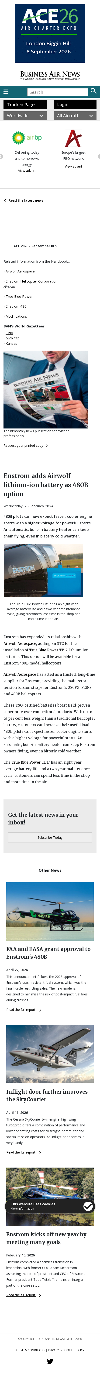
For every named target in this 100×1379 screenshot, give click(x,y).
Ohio (9, 332)
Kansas (11, 343)
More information (22, 1209)
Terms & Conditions (30, 1350)
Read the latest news (23, 200)
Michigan (12, 338)
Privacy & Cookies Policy (66, 1350)
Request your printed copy (25, 445)
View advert (27, 170)
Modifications (16, 316)
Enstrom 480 (16, 306)
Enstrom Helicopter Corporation (31, 281)
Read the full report (23, 1009)
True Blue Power (19, 296)
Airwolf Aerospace (20, 271)
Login (62, 104)
